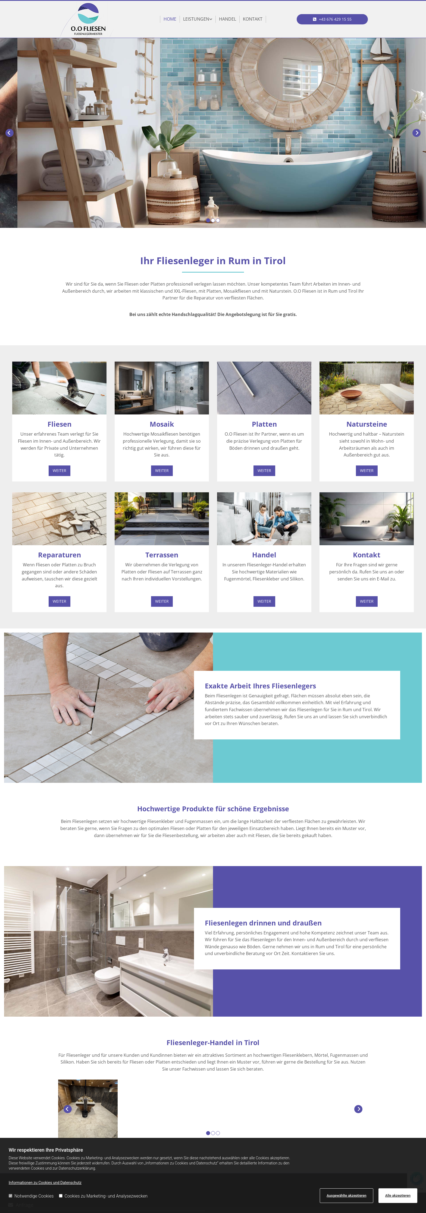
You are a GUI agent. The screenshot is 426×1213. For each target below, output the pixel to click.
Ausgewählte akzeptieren (346, 1195)
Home (170, 19)
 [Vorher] (9, 133)
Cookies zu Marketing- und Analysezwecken (103, 1196)
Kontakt (252, 19)
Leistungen (196, 19)
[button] (332, 19)
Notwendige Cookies (31, 1196)
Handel (227, 19)
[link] (198, 19)
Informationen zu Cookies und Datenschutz (45, 1182)
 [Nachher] (416, 133)
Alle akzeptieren (398, 1195)
